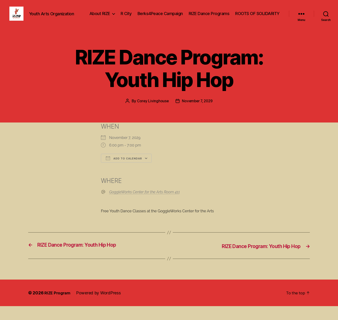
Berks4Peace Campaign (210, 17)
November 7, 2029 (197, 115)
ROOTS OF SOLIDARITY (257, 24)
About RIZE (149, 17)
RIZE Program (58, 306)
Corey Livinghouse (152, 115)
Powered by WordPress (100, 306)
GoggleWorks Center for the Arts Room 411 (144, 206)
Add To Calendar (124, 172)
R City (176, 17)
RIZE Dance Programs (259, 17)
